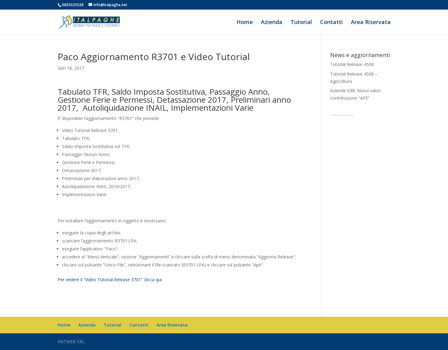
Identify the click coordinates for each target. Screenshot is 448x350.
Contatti (331, 23)
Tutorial (301, 23)
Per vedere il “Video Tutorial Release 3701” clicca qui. (110, 279)
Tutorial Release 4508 (352, 64)
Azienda (271, 23)
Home (244, 23)
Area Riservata (371, 23)
